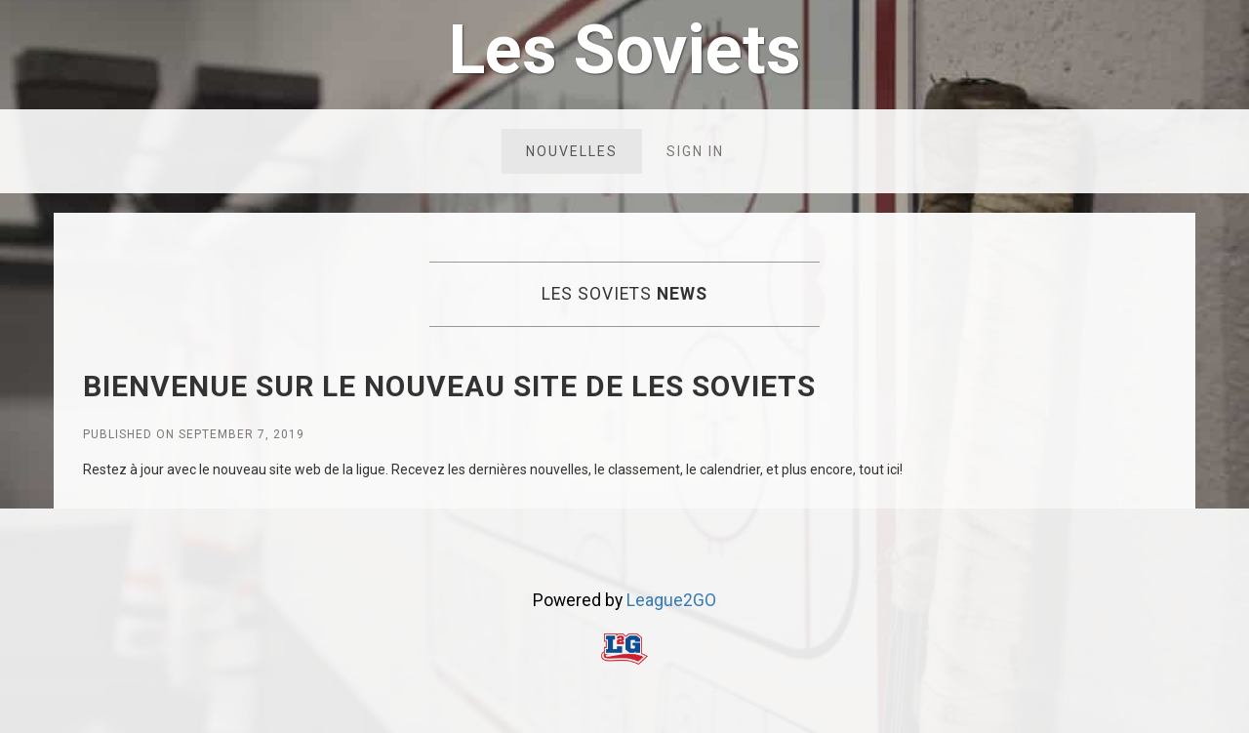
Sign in (695, 151)
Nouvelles (572, 151)
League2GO (671, 600)
